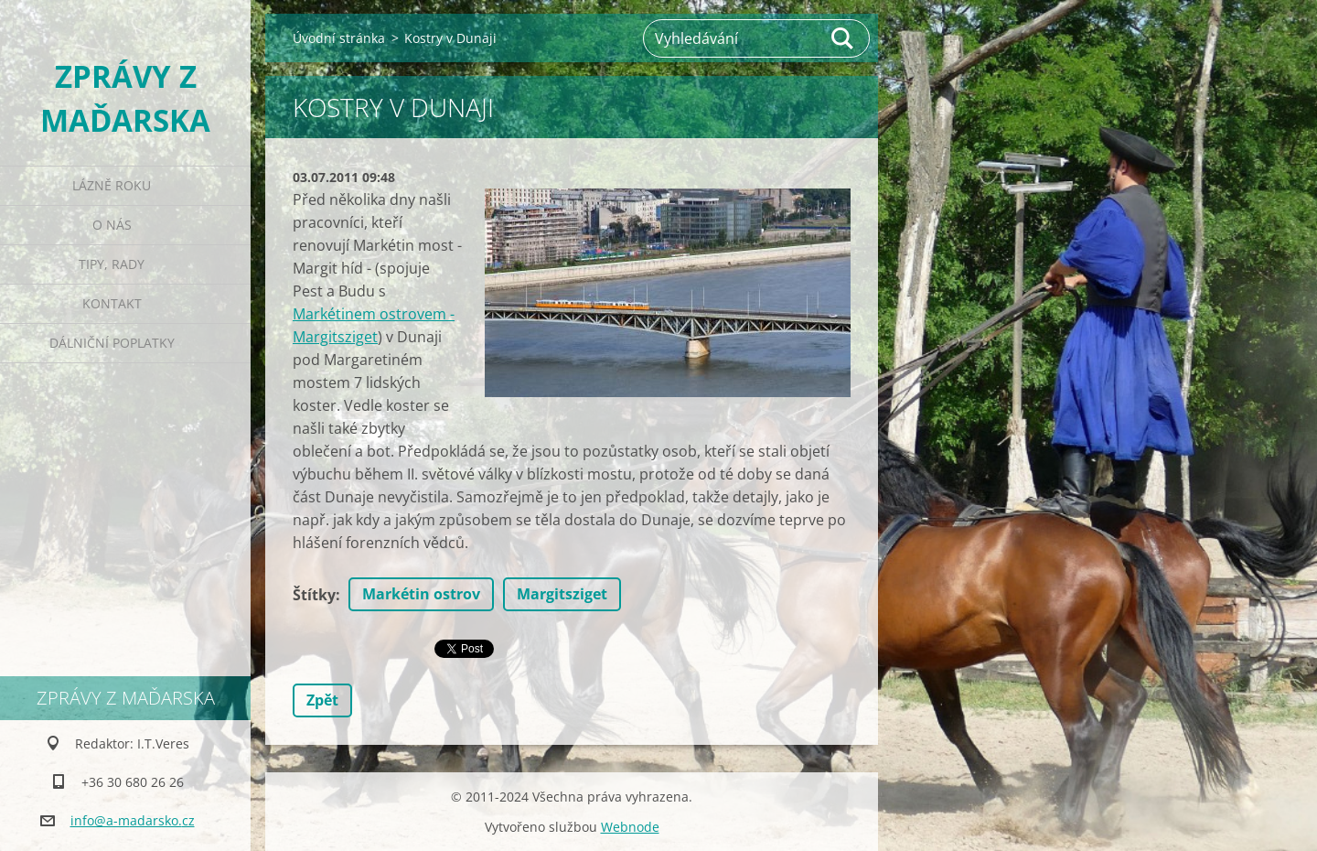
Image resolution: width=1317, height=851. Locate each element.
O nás (112, 224)
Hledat (843, 38)
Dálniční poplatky (112, 342)
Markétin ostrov (421, 594)
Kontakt (112, 303)
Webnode (630, 826)
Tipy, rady (112, 264)
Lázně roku (111, 185)
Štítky (314, 595)
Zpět (322, 700)
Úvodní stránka (339, 38)
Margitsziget (562, 594)
